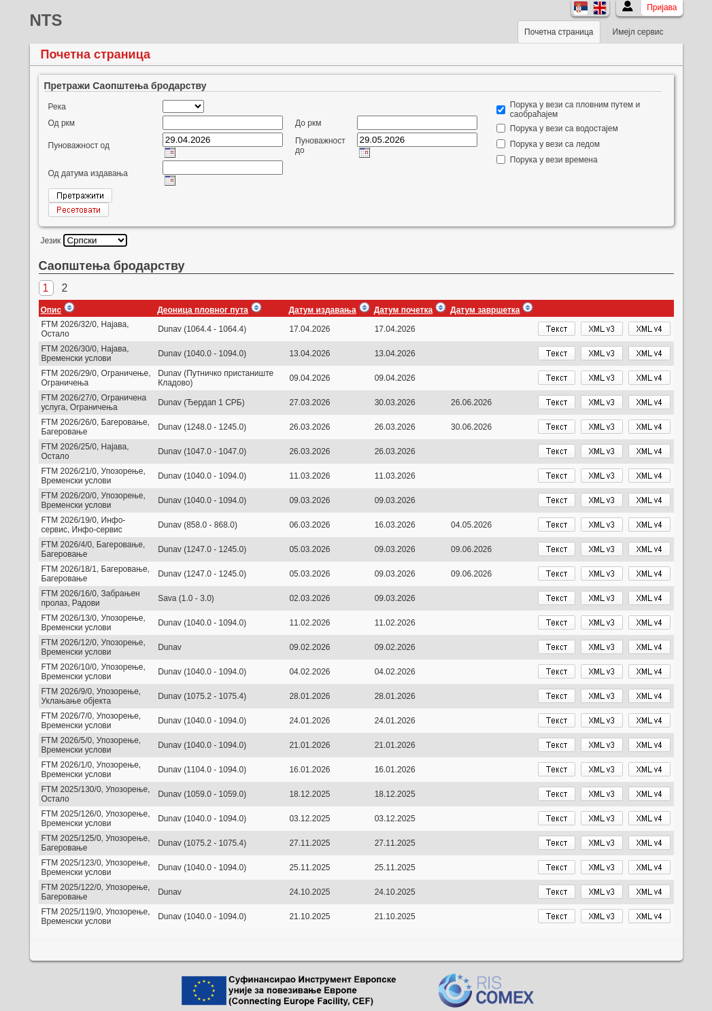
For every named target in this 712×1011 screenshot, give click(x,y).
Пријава (662, 7)
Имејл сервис (638, 32)
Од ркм (61, 123)
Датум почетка (403, 310)
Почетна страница (558, 32)
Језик (51, 240)
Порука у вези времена (554, 160)
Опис (51, 310)
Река (57, 107)
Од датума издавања (88, 173)
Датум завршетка (485, 310)
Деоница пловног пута (202, 310)
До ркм (308, 123)
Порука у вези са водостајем (564, 128)
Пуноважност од (78, 145)
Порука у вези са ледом (555, 144)
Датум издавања (322, 310)
